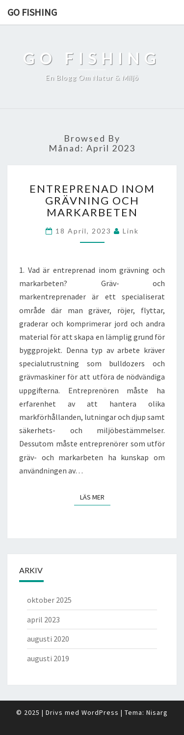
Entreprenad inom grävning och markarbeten (92, 200)
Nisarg (157, 712)
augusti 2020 (48, 639)
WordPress (100, 712)
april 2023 (43, 619)
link (131, 231)
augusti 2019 (48, 658)
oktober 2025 (49, 600)
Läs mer (95, 496)
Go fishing (32, 12)
